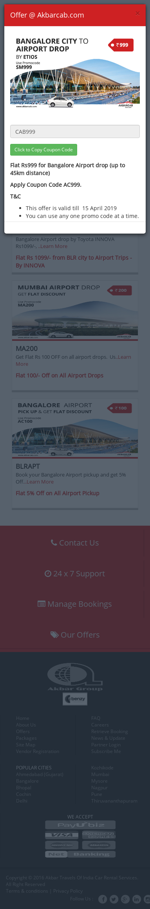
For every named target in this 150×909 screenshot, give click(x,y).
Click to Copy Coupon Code (43, 149)
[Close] (137, 13)
